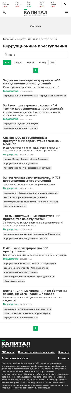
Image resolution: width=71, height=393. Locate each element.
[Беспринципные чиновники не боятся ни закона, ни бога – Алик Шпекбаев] (35, 292)
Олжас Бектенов (39, 159)
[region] (36, 26)
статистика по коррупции (18, 234)
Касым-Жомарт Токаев (16, 159)
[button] (66, 12)
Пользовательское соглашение (36, 352)
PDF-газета (8, 352)
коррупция (10, 123)
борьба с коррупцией (44, 263)
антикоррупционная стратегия (34, 309)
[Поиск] (4, 12)
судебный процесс (28, 123)
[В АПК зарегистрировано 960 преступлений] (35, 250)
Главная (8, 39)
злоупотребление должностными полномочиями (31, 201)
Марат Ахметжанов (14, 281)
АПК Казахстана (39, 268)
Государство (10, 90)
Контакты (63, 352)
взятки (43, 238)
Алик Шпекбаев (12, 313)
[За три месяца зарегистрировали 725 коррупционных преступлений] (35, 179)
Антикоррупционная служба (19, 276)
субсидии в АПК (46, 276)
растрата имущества (15, 206)
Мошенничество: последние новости (38, 193)
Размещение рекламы (15, 358)
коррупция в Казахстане (53, 95)
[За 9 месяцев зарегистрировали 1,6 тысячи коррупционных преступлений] (35, 107)
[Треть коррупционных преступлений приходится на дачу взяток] (35, 217)
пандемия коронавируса (36, 313)
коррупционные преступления (21, 95)
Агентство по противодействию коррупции (27, 168)
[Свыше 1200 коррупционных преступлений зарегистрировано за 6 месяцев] (35, 141)
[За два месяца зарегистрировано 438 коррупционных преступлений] (35, 82)
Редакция (63, 358)
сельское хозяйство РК (16, 268)
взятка (7, 197)
